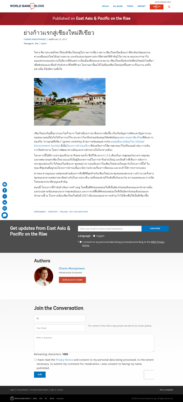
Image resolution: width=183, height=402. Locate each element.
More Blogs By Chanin (72, 280)
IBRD (35, 398)
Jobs (52, 390)
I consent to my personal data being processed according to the (123, 243)
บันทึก (40, 375)
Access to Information (39, 390)
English (43, 43)
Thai (36, 43)
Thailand (63, 212)
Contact (141, 6)
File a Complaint (166, 390)
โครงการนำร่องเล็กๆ (78, 145)
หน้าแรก (105, 6)
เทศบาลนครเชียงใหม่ (131, 137)
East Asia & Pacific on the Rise (103, 19)
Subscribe (155, 229)
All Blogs (118, 6)
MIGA (52, 398)
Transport (53, 212)
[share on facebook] (4, 190)
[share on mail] (4, 184)
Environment (40, 212)
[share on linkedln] (4, 202)
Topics (130, 6)
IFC (46, 398)
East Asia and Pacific (78, 212)
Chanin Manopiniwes (35, 39)
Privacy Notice (64, 359)
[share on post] (4, 196)
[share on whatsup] (4, 208)
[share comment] (4, 215)
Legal (12, 390)
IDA (40, 398)
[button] (169, 7)
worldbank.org (163, 2)
